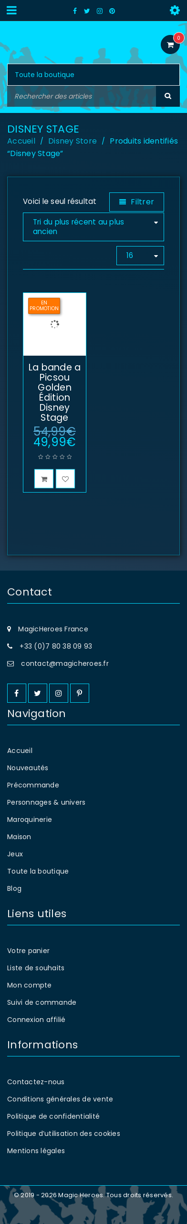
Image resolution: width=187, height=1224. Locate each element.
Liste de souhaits (35, 968)
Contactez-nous (36, 1082)
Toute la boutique (38, 871)
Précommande (33, 785)
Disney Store (72, 140)
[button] (43, 478)
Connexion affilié (36, 1019)
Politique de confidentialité (53, 1116)
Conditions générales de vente (60, 1099)
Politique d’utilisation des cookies (63, 1133)
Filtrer (142, 201)
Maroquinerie (29, 819)
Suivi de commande (41, 1002)
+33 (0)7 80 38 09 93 (56, 646)
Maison (19, 837)
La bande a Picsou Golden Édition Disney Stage (55, 392)
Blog (14, 888)
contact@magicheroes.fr (65, 663)
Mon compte (29, 985)
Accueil (21, 140)
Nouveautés (28, 768)
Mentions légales (36, 1151)
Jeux (15, 854)
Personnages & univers (46, 802)
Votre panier (28, 950)
